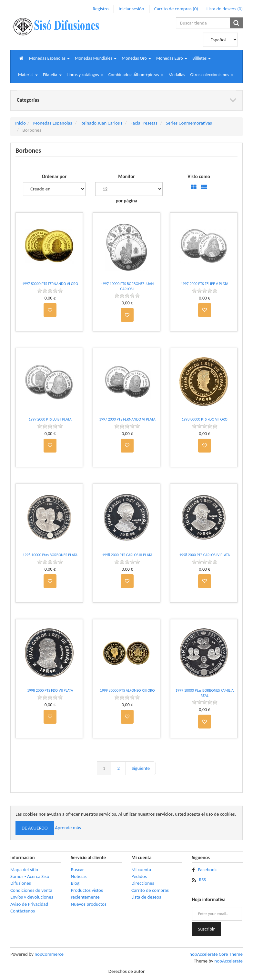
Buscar (77, 869)
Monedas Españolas (52, 123)
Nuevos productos (88, 904)
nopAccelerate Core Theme (216, 954)
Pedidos (139, 876)
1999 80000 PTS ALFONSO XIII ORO (127, 690)
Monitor (126, 176)
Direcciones (142, 883)
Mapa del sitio (24, 869)
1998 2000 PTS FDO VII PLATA (50, 690)
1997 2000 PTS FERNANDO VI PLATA (127, 419)
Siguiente (141, 768)
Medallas (176, 74)
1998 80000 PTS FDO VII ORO (205, 419)
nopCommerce (49, 954)
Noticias (79, 876)
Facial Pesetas (143, 123)
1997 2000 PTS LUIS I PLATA (50, 419)
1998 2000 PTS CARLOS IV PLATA (204, 555)
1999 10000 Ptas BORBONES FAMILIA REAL (204, 693)
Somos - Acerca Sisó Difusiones (29, 879)
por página (126, 201)
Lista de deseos (146, 897)
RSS (202, 879)
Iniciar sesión (131, 9)
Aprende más (68, 827)
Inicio (20, 123)
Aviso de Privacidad (29, 904)
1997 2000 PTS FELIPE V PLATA (204, 283)
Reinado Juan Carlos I (101, 123)
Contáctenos (22, 911)
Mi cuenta (141, 869)
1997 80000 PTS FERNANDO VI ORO (50, 283)
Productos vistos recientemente (87, 893)
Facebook (207, 869)
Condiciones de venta (31, 890)
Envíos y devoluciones (31, 897)
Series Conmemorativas (189, 123)
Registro (100, 9)
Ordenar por (54, 176)
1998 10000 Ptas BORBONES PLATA (50, 555)
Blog (75, 883)
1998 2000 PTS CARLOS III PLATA (127, 555)
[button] (49, 58)
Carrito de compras (150, 890)
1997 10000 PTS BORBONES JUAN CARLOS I (127, 286)
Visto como (198, 176)
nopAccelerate (228, 961)
